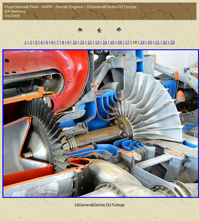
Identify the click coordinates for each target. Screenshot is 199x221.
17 (127, 42)
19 (142, 42)
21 (157, 42)
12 (90, 42)
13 (97, 42)
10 (75, 42)
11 (82, 42)
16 (120, 42)
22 (165, 42)
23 (172, 42)
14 (104, 42)
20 (150, 42)
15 (112, 42)
